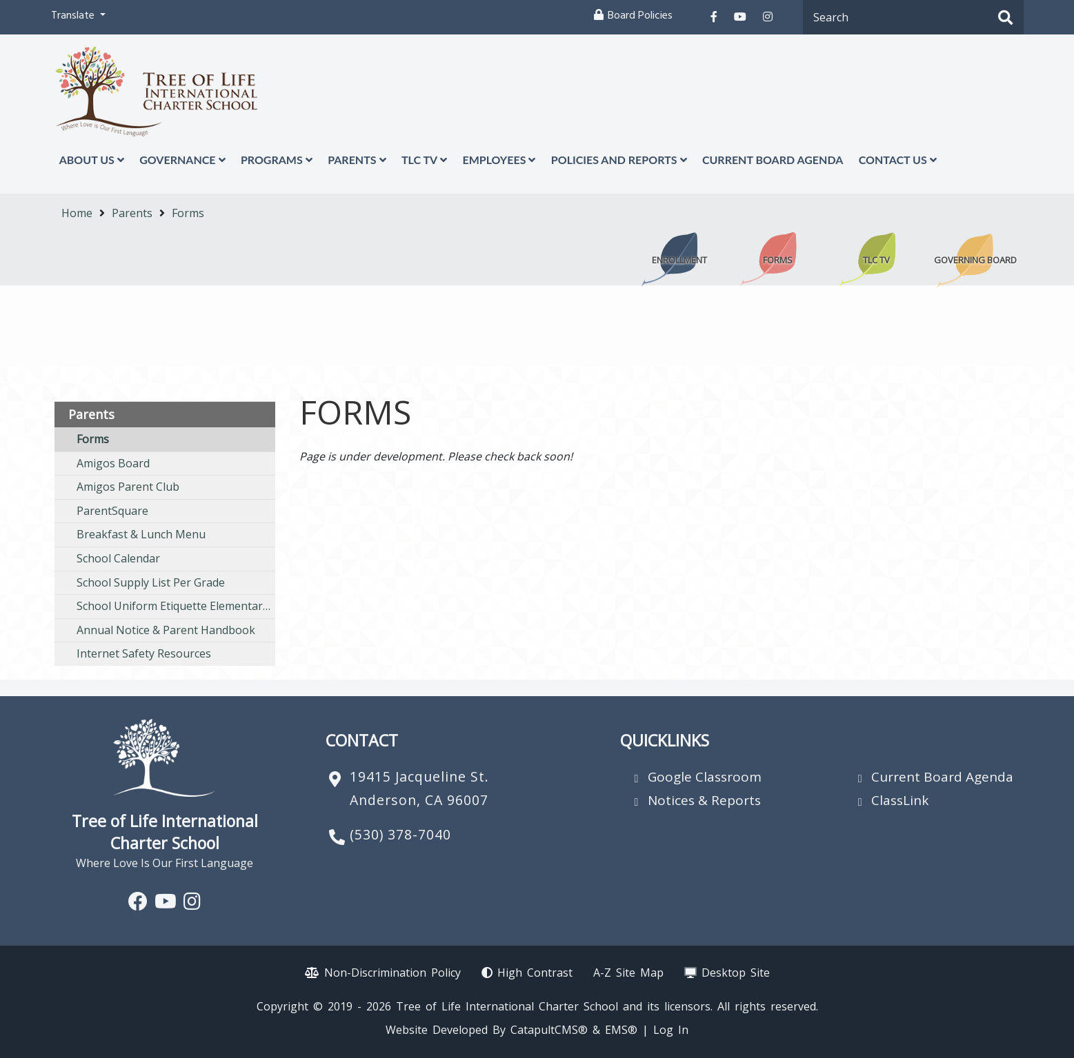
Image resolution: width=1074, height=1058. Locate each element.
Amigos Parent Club (128, 486)
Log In (670, 1029)
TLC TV (424, 159)
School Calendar (118, 558)
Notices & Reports (704, 800)
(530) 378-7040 (400, 834)
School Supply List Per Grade (151, 582)
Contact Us (898, 159)
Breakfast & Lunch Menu (141, 534)
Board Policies (640, 16)
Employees (498, 159)
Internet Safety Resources (144, 653)
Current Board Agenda (772, 159)
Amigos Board (113, 463)
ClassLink (899, 800)
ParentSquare (112, 510)
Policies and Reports (619, 159)
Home (76, 213)
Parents (357, 159)
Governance (182, 159)
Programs (276, 159)
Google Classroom (705, 777)
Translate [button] (74, 16)
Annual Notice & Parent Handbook (166, 630)
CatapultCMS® (549, 1029)
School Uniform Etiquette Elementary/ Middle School (176, 605)
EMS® (621, 1029)
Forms (188, 213)
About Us (91, 159)
